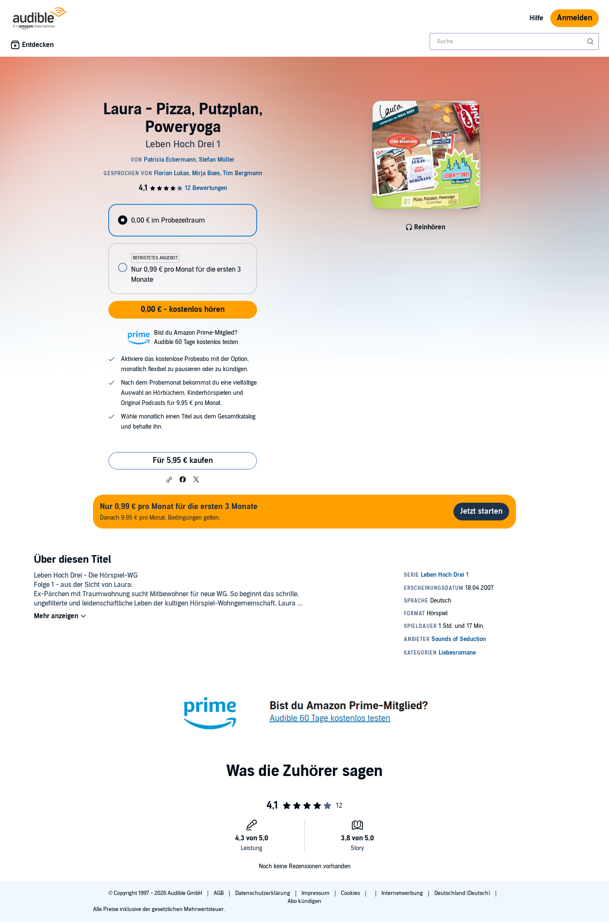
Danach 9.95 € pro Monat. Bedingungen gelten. (179, 511)
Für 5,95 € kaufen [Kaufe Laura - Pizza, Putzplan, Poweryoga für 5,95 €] (183, 460)
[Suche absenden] (591, 41)
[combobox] (514, 41)
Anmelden (574, 18)
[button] (169, 479)
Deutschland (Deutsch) (462, 893)
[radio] (182, 220)
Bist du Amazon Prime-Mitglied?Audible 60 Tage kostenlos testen (196, 337)
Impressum (316, 893)
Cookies (351, 893)
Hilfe (536, 18)
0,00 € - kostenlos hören (183, 309)
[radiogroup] (182, 249)
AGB (219, 893)
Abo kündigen (304, 901)
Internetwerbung (402, 893)
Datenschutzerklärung (263, 893)
